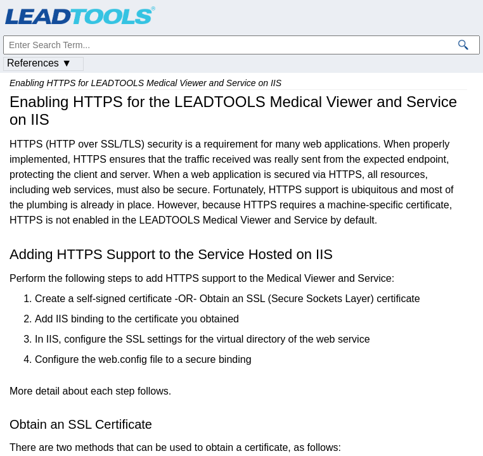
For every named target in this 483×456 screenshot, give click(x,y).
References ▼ (39, 63)
